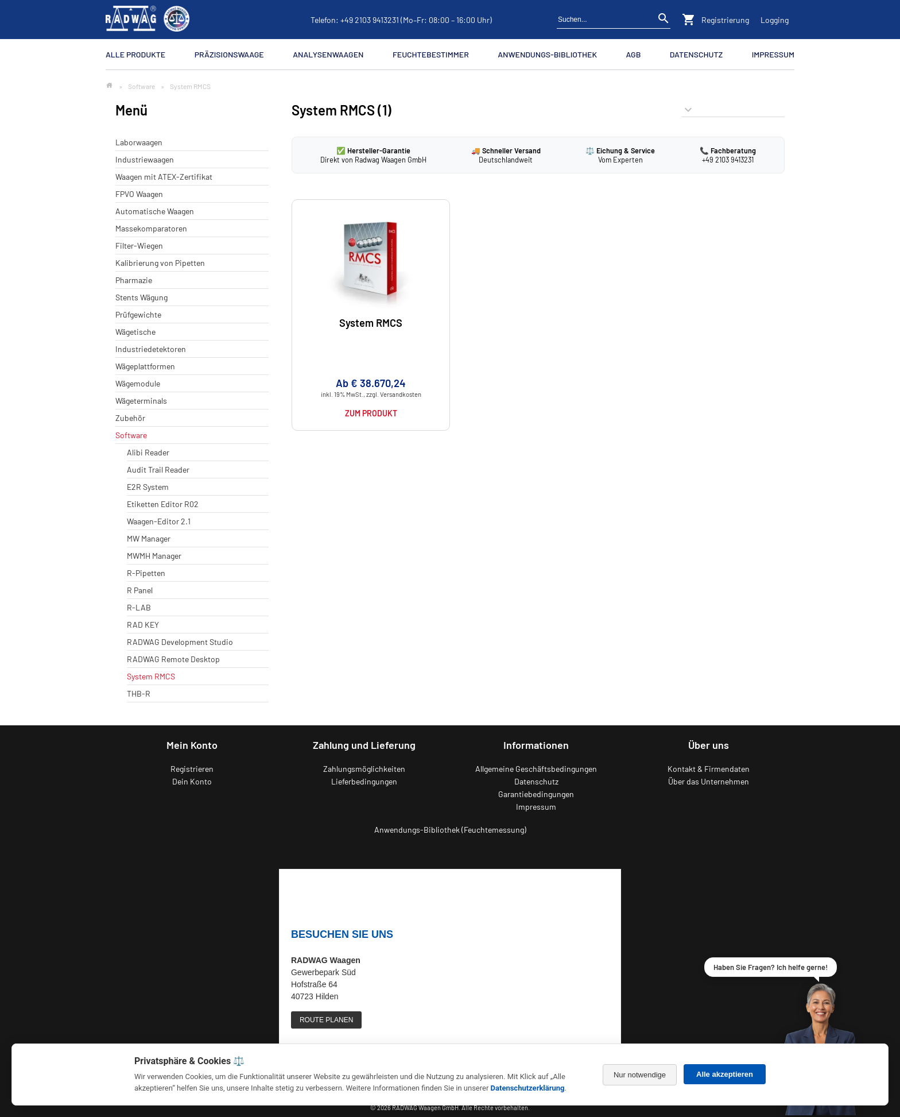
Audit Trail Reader (158, 469)
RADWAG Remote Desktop (173, 659)
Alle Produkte (135, 54)
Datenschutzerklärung (528, 1088)
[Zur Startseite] (109, 86)
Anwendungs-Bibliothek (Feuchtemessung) (450, 829)
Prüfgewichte (138, 314)
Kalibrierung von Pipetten (160, 263)
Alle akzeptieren (724, 1074)
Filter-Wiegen (139, 245)
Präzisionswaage (229, 54)
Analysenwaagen (328, 54)
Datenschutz (696, 54)
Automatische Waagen (154, 211)
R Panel (140, 590)
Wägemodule (137, 383)
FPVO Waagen (139, 194)
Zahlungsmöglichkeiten (364, 769)
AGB (633, 54)
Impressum (773, 54)
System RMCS (151, 676)
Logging (775, 20)
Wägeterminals (141, 400)
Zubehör (130, 418)
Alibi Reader (148, 452)
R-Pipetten (146, 573)
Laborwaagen (138, 142)
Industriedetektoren (150, 349)
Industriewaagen (144, 159)
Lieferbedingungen (364, 781)
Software (141, 86)
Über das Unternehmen (708, 781)
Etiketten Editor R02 (163, 504)
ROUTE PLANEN (326, 1020)
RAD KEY (143, 624)
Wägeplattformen (145, 366)
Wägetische (135, 332)
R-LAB (139, 607)
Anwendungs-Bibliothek (547, 54)
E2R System (148, 487)
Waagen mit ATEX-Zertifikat (163, 176)
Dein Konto (192, 781)
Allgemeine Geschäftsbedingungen (536, 769)
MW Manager (148, 538)
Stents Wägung (141, 297)
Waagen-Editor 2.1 (159, 521)
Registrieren (192, 769)
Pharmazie (133, 280)
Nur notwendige (640, 1074)
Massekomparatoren (151, 228)
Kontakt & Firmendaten (709, 769)
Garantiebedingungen (536, 794)
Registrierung (725, 20)
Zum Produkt (371, 413)
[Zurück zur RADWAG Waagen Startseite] (147, 19)
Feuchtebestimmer (431, 54)
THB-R (138, 693)
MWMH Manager (154, 556)
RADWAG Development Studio (180, 642)
